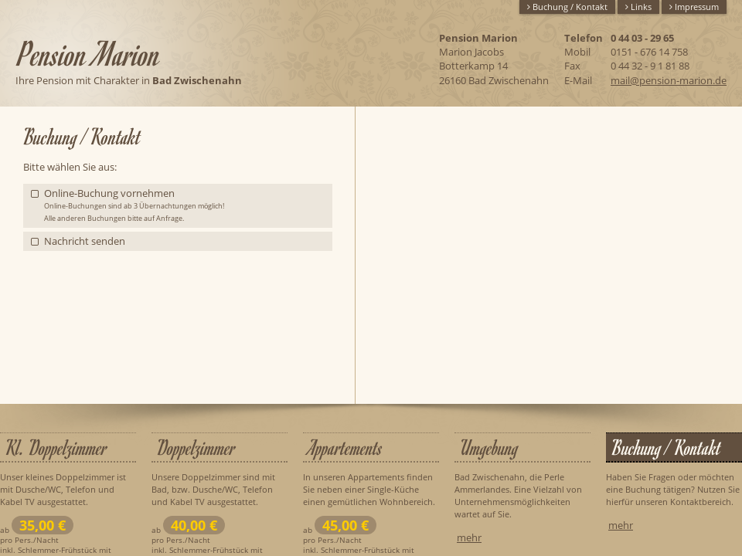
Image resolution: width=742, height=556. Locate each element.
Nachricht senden (84, 241)
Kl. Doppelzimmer (56, 448)
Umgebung (489, 448)
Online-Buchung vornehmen (134, 204)
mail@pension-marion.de (669, 80)
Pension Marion (90, 53)
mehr (469, 537)
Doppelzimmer (196, 448)
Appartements (345, 448)
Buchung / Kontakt (567, 6)
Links (638, 6)
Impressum (694, 6)
